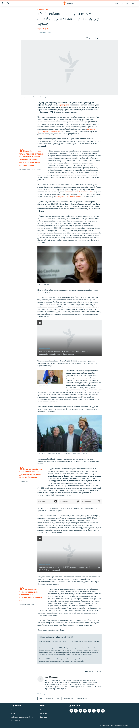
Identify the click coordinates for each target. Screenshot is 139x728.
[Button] (89, 38)
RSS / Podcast (15, 721)
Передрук (43, 713)
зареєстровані (64, 105)
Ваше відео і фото (17, 710)
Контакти (43, 717)
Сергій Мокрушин (43, 28)
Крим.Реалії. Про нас (47, 710)
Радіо (13, 713)
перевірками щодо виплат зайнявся (69, 197)
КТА (122, 3)
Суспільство (42, 9)
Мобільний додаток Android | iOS (22, 717)
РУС (116, 3)
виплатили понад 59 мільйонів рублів (79, 192)
